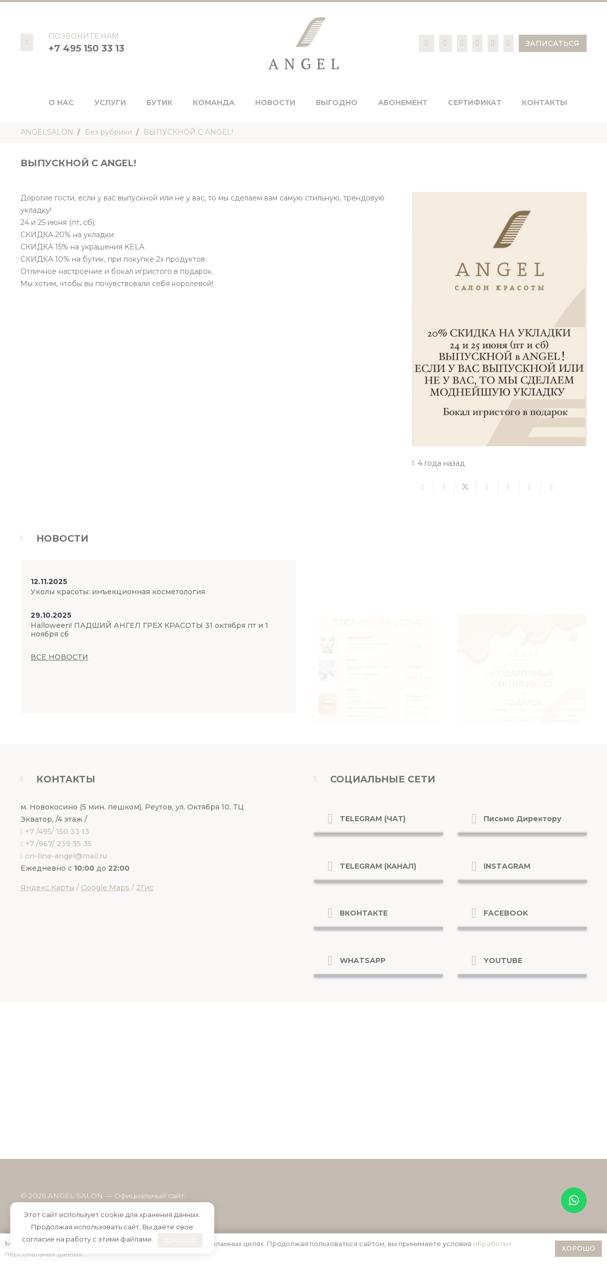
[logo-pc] (303, 43)
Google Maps (105, 887)
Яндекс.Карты (47, 887)
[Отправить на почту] (423, 488)
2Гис (145, 887)
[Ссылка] (426, 42)
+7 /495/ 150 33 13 (57, 831)
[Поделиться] (444, 488)
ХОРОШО (180, 1240)
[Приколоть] (508, 488)
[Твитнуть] (465, 488)
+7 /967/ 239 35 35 (58, 843)
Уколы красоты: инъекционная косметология (118, 591)
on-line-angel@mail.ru (66, 856)
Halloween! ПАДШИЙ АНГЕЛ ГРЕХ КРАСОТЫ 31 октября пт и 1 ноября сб (149, 630)
